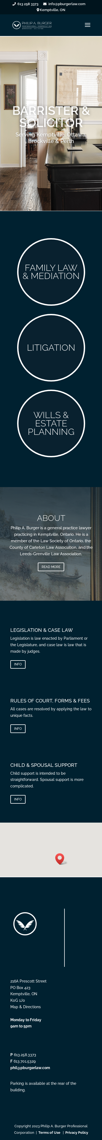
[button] (61, 859)
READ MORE (51, 567)
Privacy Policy (76, 1133)
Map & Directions (25, 1007)
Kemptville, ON (52, 10)
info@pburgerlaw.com (66, 4)
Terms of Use (49, 1133)
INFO (18, 664)
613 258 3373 (27, 4)
